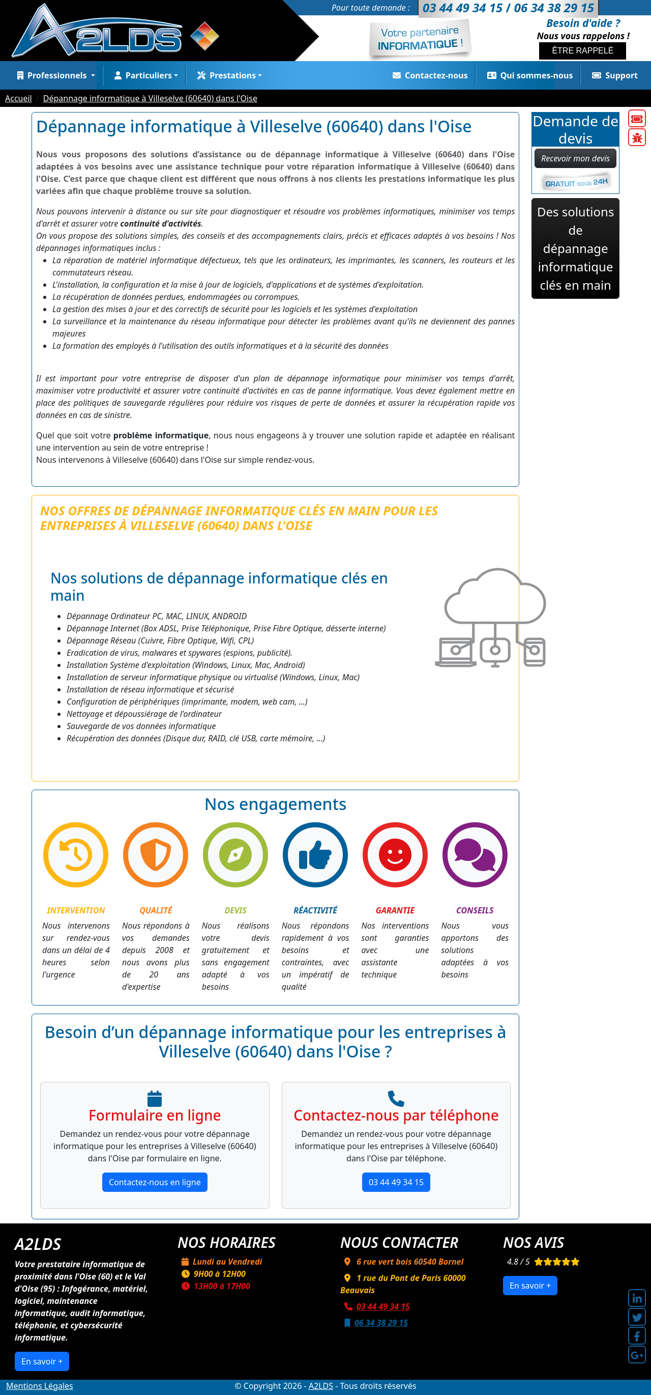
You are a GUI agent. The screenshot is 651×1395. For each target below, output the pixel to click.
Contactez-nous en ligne (155, 1182)
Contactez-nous (428, 75)
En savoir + (42, 1361)
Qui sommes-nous (528, 75)
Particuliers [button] (141, 75)
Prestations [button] (224, 75)
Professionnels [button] (51, 75)
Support (613, 75)
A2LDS (321, 1385)
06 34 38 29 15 (374, 1322)
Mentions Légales (39, 1385)
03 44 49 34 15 (396, 1182)
